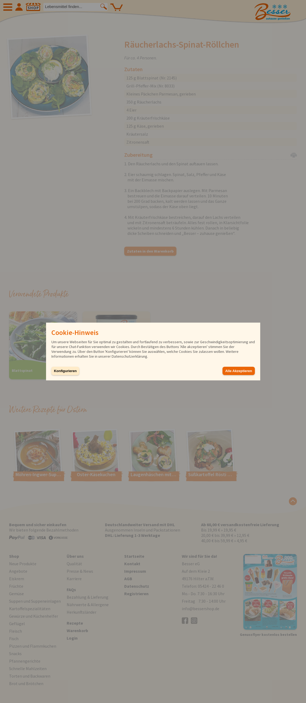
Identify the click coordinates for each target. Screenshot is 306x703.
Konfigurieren (65, 371)
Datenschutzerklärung (129, 356)
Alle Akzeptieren (238, 371)
